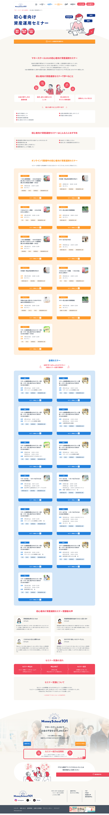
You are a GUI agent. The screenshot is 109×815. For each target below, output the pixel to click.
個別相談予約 (90, 4)
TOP (36, 4)
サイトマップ (56, 809)
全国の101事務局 (38, 809)
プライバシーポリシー (47, 809)
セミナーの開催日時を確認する (54, 42)
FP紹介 (66, 4)
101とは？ (41, 4)
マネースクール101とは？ (57, 792)
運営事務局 (29, 809)
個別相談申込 (88, 798)
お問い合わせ (23, 809)
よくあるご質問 (56, 796)
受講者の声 (72, 4)
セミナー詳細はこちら (34, 197)
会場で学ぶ (49, 4)
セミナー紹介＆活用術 (58, 794)
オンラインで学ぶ (58, 4)
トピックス (16, 809)
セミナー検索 (81, 4)
